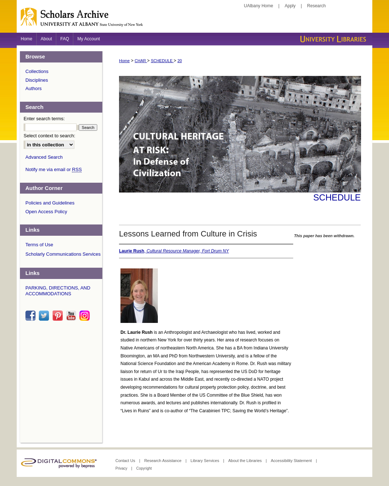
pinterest (59, 316)
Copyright (144, 468)
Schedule (337, 197)
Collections (37, 71)
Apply (290, 5)
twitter (45, 316)
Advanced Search (44, 157)
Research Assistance (163, 460)
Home (124, 60)
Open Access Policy (46, 211)
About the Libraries (245, 460)
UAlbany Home (258, 5)
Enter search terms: (44, 118)
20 (179, 60)
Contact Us (125, 460)
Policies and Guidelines (49, 203)
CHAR (141, 60)
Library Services (205, 460)
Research (316, 5)
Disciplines (36, 80)
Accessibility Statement (292, 460)
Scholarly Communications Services (63, 254)
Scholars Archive (194, 20)
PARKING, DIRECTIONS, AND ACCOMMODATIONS (57, 290)
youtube (72, 316)
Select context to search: (49, 135)
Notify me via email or (53, 170)
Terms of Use (39, 244)
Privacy (121, 468)
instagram (85, 316)
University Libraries (332, 39)
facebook (31, 316)
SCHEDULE (162, 60)
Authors (33, 88)
